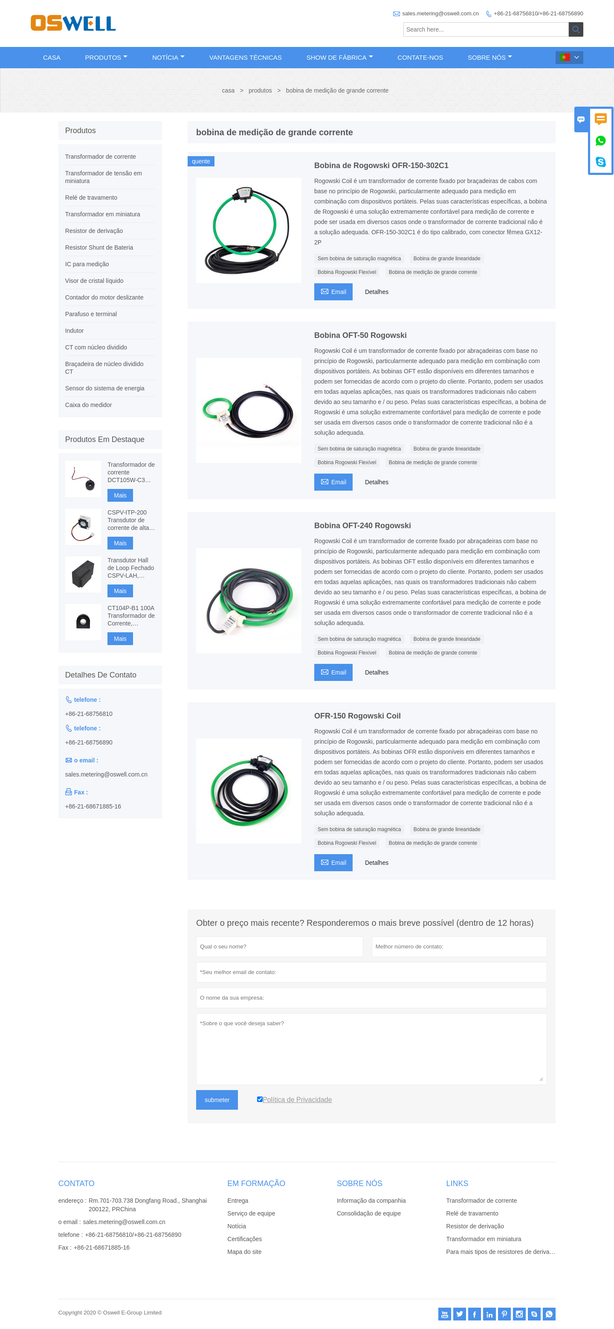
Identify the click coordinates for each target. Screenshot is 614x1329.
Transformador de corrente (100, 156)
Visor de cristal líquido (94, 280)
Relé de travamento (91, 197)
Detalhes (376, 291)
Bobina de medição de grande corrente (433, 272)
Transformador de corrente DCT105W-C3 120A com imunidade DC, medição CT (131, 472)
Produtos (106, 57)
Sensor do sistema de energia (105, 388)
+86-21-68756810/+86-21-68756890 (538, 13)
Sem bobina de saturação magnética (359, 259)
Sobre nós (490, 57)
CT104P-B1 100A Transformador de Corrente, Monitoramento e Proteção (131, 616)
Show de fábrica (340, 57)
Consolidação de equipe (369, 1213)
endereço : (72, 1200)
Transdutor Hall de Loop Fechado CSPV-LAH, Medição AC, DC (130, 568)
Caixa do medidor (88, 404)
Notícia (168, 57)
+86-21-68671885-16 (93, 806)
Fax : (65, 1247)
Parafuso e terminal (91, 314)
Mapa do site (244, 1251)
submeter (217, 1099)
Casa (52, 57)
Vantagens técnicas (245, 57)
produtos (260, 90)
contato (76, 1183)
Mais (120, 495)
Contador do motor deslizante (104, 297)
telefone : (70, 1234)
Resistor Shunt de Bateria (99, 247)
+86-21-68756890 (89, 742)
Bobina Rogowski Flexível (347, 272)
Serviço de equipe (251, 1213)
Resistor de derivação (94, 230)
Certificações (244, 1239)
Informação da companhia (371, 1200)
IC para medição (87, 264)
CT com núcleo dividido (96, 347)
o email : (69, 1221)
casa (228, 90)
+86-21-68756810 (89, 713)
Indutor (74, 330)
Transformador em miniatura (102, 214)
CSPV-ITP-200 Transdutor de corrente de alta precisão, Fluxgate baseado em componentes (131, 520)
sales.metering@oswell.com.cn (441, 13)
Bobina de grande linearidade (447, 259)
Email (333, 290)
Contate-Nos (420, 57)
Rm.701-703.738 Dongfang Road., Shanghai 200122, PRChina (148, 1205)
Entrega (237, 1200)
